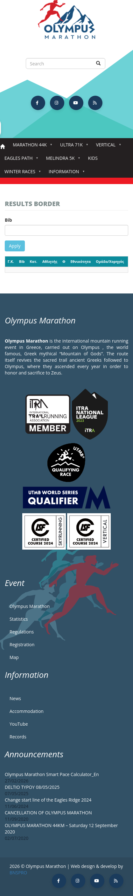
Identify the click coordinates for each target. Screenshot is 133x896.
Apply (15, 246)
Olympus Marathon (30, 606)
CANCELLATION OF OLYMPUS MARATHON (48, 813)
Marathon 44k (31, 147)
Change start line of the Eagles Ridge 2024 (48, 800)
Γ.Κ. (11, 261)
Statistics (19, 619)
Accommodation (27, 711)
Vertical (107, 147)
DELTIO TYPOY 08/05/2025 (32, 787)
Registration (22, 644)
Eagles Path (20, 160)
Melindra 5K (62, 160)
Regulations (22, 632)
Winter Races (21, 173)
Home (2, 146)
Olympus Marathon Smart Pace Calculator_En (52, 774)
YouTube (19, 724)
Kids (93, 158)
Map (14, 657)
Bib (8, 220)
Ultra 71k (73, 147)
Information (65, 173)
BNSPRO (18, 873)
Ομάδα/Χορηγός (110, 261)
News (15, 698)
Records (18, 737)
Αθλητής (49, 261)
